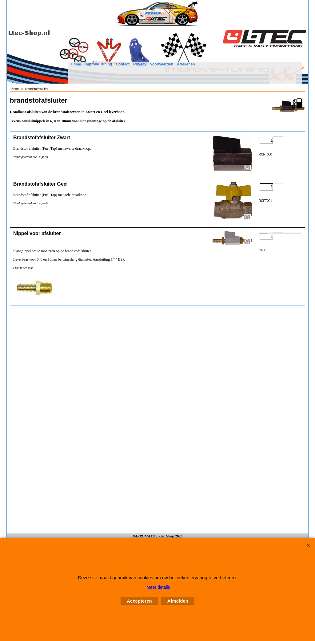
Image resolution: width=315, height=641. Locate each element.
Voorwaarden (161, 64)
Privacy (139, 64)
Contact (123, 64)
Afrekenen (186, 64)
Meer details (158, 587)
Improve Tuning (98, 64)
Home (76, 64)
